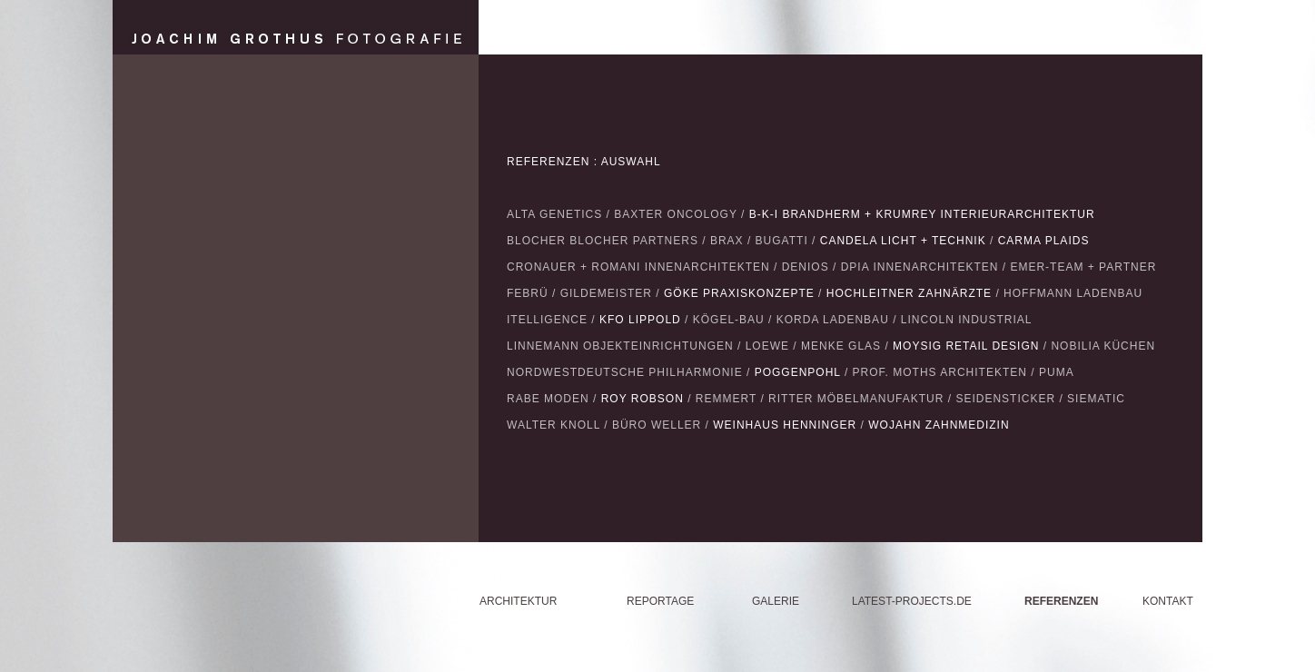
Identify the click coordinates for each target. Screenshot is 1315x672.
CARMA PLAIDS (1044, 240)
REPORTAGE (660, 601)
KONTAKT (1167, 601)
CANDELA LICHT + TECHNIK (903, 240)
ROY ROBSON (642, 398)
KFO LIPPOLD (640, 319)
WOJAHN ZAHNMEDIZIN (938, 425)
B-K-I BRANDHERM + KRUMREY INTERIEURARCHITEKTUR (922, 214)
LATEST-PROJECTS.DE (912, 601)
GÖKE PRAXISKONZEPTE (739, 293)
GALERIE (775, 601)
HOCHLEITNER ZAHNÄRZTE (909, 293)
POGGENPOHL (798, 372)
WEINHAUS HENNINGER (784, 425)
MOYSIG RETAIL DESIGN (966, 346)
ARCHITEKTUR (518, 601)
